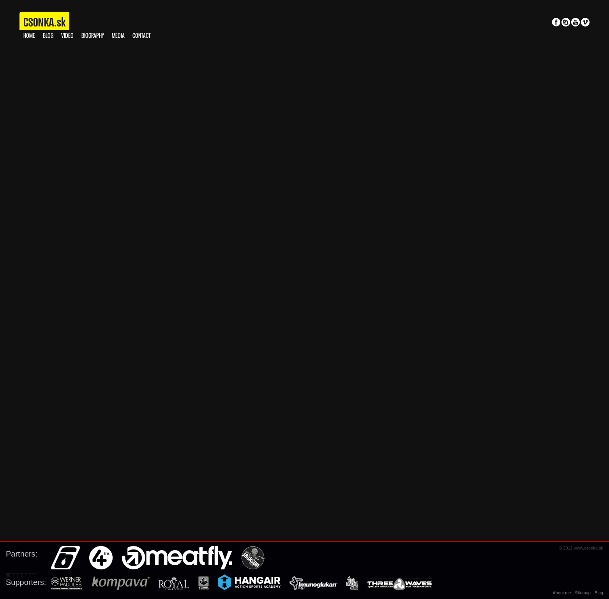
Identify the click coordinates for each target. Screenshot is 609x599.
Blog (48, 36)
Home (29, 36)
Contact (141, 36)
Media (118, 36)
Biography (92, 36)
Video (67, 36)
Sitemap (583, 592)
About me (562, 592)
